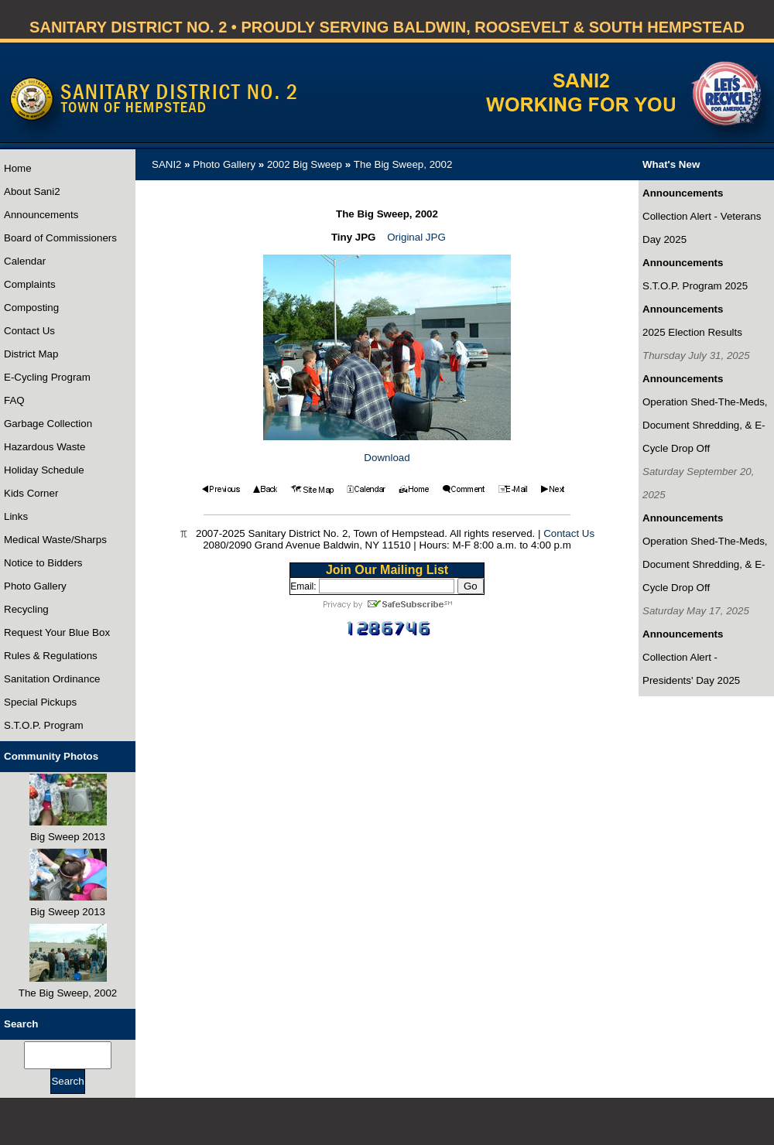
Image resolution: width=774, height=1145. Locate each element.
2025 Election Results (692, 332)
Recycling (26, 609)
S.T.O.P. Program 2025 (695, 286)
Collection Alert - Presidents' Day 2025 (691, 668)
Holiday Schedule (44, 470)
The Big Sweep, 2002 (403, 164)
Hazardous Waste (44, 447)
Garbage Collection (48, 423)
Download (386, 457)
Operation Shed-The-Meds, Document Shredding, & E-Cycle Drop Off (705, 425)
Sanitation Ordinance (52, 679)
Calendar (25, 261)
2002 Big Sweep (304, 164)
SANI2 (167, 164)
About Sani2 (32, 191)
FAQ (14, 400)
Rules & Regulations (51, 655)
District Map (31, 354)
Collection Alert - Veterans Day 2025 (701, 227)
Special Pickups (40, 702)
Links (16, 516)
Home (18, 168)
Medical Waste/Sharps (55, 539)
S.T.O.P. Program (44, 725)
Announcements (41, 214)
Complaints (30, 284)
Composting (31, 307)
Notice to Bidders (43, 563)
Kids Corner (31, 493)
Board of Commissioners (60, 238)
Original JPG (416, 237)
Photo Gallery (35, 586)
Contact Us (29, 331)
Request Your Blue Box (57, 632)
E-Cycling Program (47, 377)
